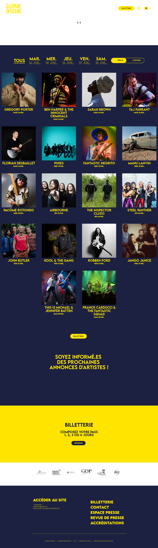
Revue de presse (107, 518)
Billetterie (101, 502)
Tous (19, 60)
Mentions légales (50, 541)
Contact (99, 507)
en (149, 8)
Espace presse (104, 512)
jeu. (68, 60)
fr (146, 8)
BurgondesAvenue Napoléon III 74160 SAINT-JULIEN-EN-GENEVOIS (46, 506)
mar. (35, 60)
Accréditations (107, 523)
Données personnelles (64, 541)
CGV (75, 541)
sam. (101, 60)
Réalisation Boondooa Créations (103, 541)
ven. (84, 60)
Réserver (78, 443)
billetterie (126, 8)
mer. (51, 60)
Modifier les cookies (85, 541)
